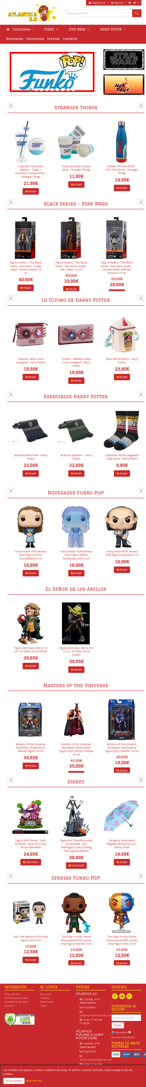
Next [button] (141, 105)
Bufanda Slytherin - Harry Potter (76, 456)
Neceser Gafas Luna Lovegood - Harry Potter (31, 360)
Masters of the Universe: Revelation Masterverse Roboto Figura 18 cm (31, 747)
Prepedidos (15, 39)
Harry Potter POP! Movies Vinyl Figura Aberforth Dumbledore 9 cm (28, 555)
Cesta (43, 1005)
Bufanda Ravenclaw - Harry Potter (31, 456)
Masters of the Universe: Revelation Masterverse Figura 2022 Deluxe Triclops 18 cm (76, 749)
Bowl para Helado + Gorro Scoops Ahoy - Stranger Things (31, 169)
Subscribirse (121, 1033)
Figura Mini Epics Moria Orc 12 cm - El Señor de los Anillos (76, 651)
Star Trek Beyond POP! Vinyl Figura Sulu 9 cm (74, 938)
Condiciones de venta (16, 1001)
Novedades (113, 29)
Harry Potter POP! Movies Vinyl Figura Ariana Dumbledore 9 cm (73, 555)
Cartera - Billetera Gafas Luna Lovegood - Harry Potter (76, 362)
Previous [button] (10, 105)
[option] (30, 156)
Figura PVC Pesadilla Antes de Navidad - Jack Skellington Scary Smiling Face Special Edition (119, 846)
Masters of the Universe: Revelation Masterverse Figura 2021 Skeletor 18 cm (122, 747)
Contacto (49, 39)
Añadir (30, 188)
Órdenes (45, 998)
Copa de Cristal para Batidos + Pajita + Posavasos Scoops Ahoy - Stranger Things (76, 171)
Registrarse (97, 2)
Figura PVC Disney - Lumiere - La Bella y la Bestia (28, 842)
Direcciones (46, 1001)
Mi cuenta (45, 994)
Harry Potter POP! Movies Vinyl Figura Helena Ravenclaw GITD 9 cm (119, 555)
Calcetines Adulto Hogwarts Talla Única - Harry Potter (122, 456)
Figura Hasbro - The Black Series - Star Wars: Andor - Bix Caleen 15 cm (76, 266)
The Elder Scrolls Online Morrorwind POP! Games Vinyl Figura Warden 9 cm (119, 940)
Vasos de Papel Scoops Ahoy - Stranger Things (122, 167)
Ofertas (33, 39)
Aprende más (33, 1080)
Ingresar (117, 2)
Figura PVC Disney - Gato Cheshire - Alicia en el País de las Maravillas (74, 844)
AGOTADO (74, 862)
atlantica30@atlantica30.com (96, 1015)
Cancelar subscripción (123, 1037)
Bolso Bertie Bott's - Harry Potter (122, 360)
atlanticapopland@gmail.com (96, 1059)
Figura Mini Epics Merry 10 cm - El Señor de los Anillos (30, 649)
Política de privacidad (16, 998)
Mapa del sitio (12, 994)
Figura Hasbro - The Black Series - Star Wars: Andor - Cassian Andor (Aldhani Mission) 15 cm (122, 268)
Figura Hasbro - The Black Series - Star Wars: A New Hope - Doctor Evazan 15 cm (31, 268)
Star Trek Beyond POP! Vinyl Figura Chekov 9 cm (28, 938)
